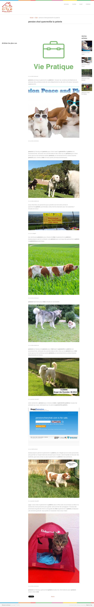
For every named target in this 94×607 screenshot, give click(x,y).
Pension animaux (6, 605)
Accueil (66, 4)
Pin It (52, 596)
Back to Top (89, 605)
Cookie (88, 4)
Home (30, 17)
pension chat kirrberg (85, 93)
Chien (74, 4)
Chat (80, 4)
